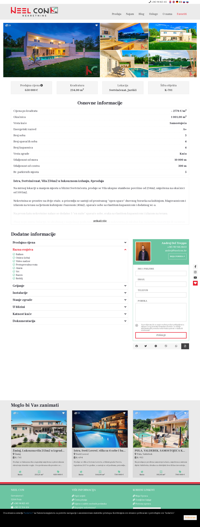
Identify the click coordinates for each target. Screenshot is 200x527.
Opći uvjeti (80, 496)
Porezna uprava (143, 503)
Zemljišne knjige (143, 499)
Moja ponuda (177, 256)
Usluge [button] (153, 14)
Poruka (142, 301)
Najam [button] (130, 14)
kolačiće (28, 513)
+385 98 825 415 (158, 2)
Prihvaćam (190, 517)
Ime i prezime (146, 268)
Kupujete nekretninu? (85, 507)
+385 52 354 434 (20, 507)
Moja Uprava (141, 496)
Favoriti (182, 14)
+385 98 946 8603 (177, 247)
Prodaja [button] (116, 14)
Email (141, 279)
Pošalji (161, 335)
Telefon (143, 290)
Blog (141, 14)
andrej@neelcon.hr (176, 250)
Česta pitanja (81, 499)
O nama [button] (167, 14)
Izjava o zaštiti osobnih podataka (91, 503)
